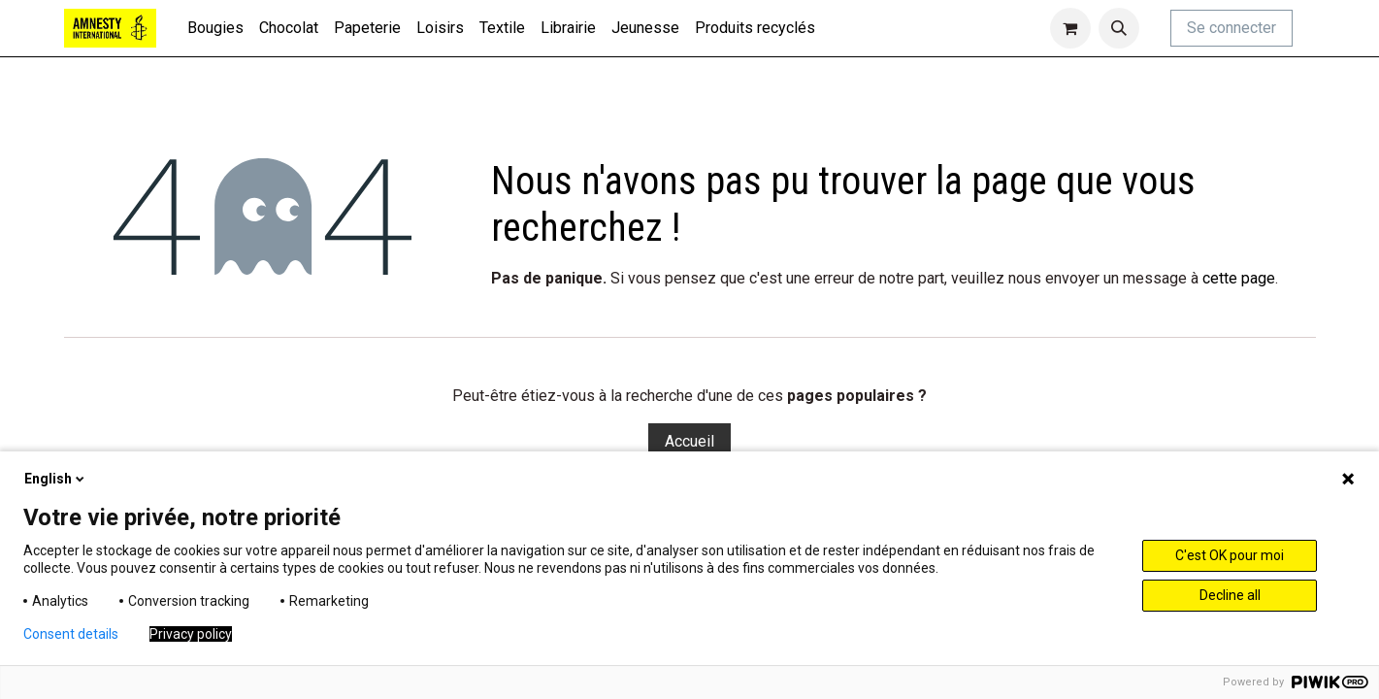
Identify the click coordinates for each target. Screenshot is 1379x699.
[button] (1119, 28)
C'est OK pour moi (1229, 555)
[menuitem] (215, 28)
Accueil (689, 441)
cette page (1238, 278)
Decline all (1230, 595)
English (55, 478)
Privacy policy (190, 634)
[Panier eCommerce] (1070, 28)
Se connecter (1231, 27)
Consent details (70, 634)
